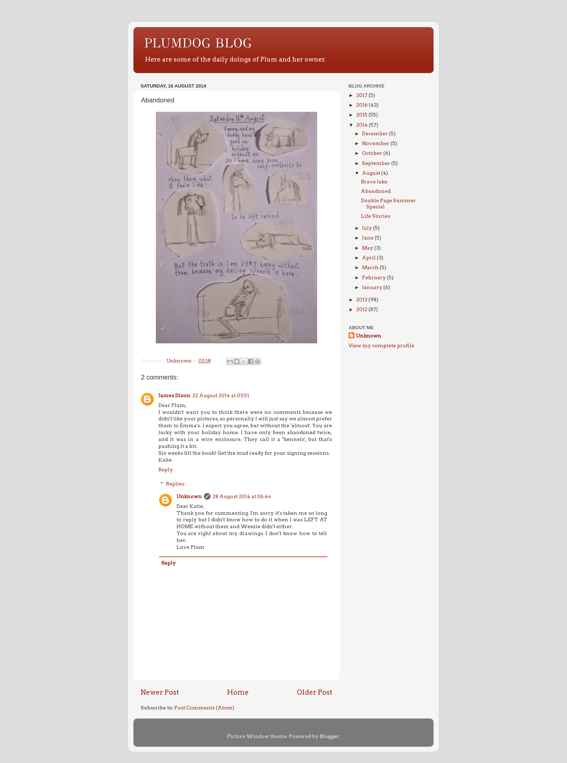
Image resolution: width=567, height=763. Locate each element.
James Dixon (174, 395)
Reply (165, 469)
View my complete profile (381, 345)
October (372, 153)
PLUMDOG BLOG (198, 43)
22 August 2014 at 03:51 (220, 395)
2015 (362, 115)
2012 (362, 309)
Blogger (329, 736)
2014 (362, 125)
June (368, 238)
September (376, 163)
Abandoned (376, 191)
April (369, 257)
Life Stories (375, 216)
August (371, 173)
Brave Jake (374, 182)
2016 (362, 105)
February (374, 277)
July (367, 228)
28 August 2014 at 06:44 (242, 496)
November (376, 143)
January (372, 287)
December (375, 133)
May (368, 248)
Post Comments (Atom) (204, 708)
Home (238, 692)
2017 (362, 95)
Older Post (314, 692)
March (371, 267)
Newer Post (160, 692)
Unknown (189, 496)
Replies (175, 484)
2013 (362, 299)
